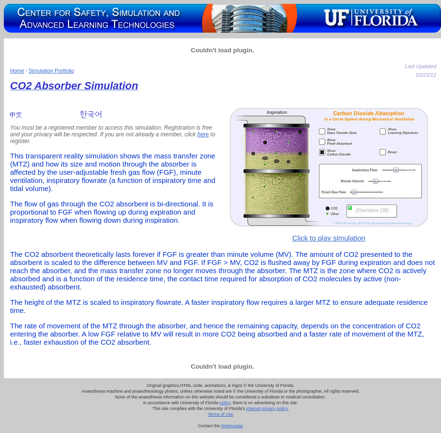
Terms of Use (220, 414)
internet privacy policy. (267, 408)
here (203, 134)
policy (225, 402)
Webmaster (232, 425)
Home (17, 70)
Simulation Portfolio (51, 70)
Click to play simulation (329, 238)
